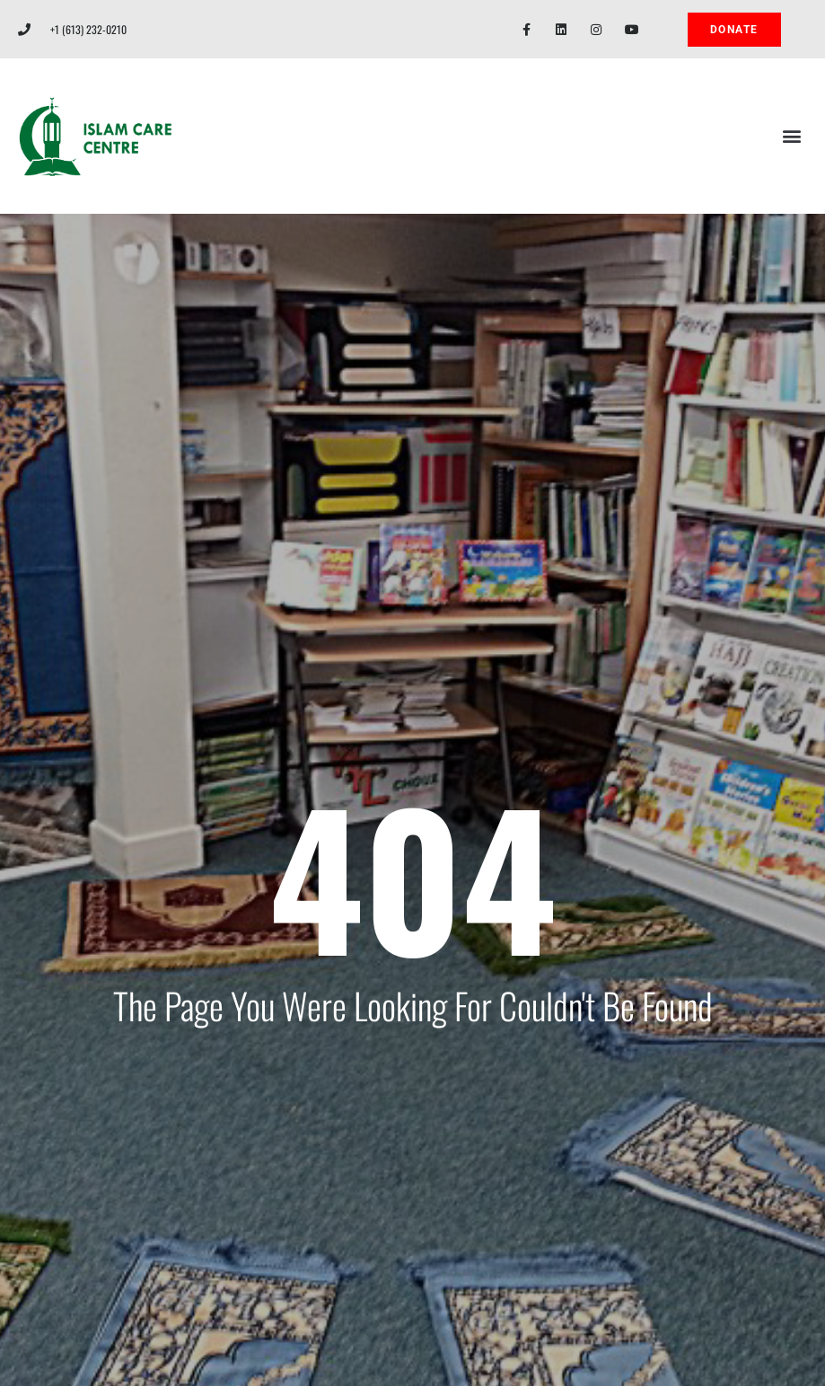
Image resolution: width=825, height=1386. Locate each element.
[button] (792, 136)
